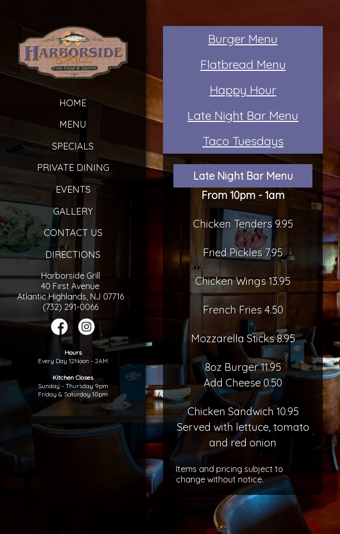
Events (73, 189)
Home (72, 103)
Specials (73, 146)
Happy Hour (243, 89)
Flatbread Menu (243, 64)
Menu (72, 124)
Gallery (73, 211)
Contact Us (73, 233)
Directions (72, 254)
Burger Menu (243, 38)
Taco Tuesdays (243, 140)
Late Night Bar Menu (242, 115)
